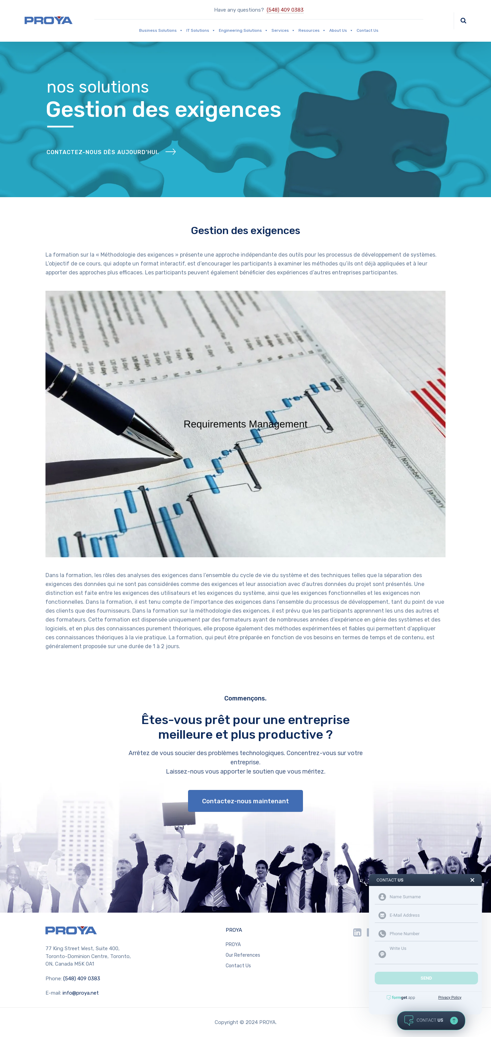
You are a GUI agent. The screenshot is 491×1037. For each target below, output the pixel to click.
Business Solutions (161, 30)
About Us (341, 30)
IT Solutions (200, 30)
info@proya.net (81, 993)
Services (283, 30)
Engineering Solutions (243, 30)
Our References (243, 955)
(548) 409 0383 (285, 10)
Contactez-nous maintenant (245, 801)
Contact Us (368, 30)
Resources (312, 30)
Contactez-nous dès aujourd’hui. (103, 152)
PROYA (234, 930)
